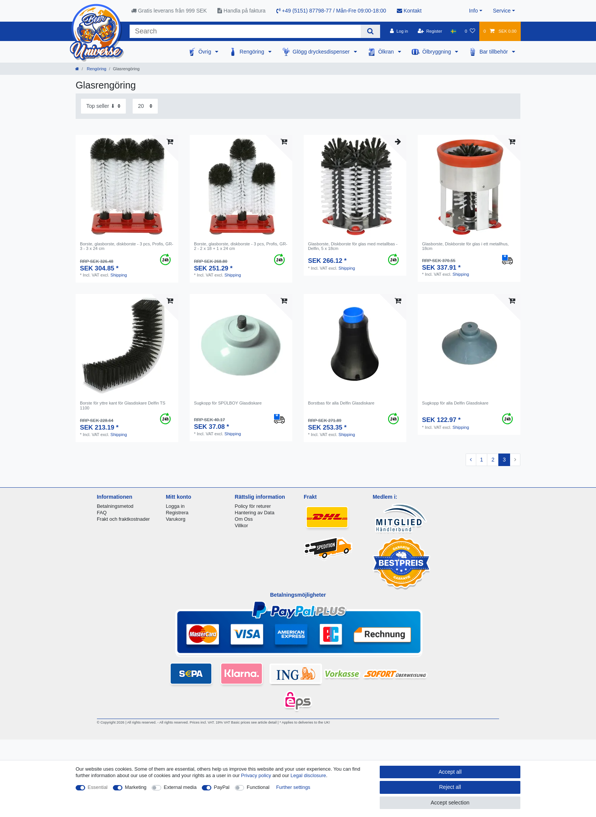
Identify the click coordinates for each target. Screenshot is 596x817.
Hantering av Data (254, 512)
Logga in (175, 506)
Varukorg (175, 519)
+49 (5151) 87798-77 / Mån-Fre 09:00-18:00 (331, 11)
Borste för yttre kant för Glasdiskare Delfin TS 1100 (122, 405)
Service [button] (502, 11)
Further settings (293, 787)
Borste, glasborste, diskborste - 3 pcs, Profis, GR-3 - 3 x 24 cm (126, 246)
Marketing (136, 787)
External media (180, 787)
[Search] (370, 31)
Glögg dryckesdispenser (322, 52)
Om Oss (244, 519)
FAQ (102, 512)
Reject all (450, 787)
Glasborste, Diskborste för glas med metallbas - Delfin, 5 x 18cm (353, 246)
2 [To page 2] (493, 460)
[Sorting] (103, 106)
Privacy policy (256, 775)
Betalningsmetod (115, 506)
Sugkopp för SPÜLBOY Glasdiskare (228, 403)
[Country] (453, 31)
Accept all (450, 772)
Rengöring (252, 52)
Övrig (205, 52)
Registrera (177, 512)
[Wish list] (470, 31)
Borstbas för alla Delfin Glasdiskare (341, 403)
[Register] (430, 31)
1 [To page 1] (481, 460)
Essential (98, 787)
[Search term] (245, 31)
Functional (258, 787)
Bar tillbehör (494, 52)
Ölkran (386, 52)
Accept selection (450, 803)
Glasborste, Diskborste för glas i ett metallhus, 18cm (465, 246)
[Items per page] (145, 106)
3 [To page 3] (504, 460)
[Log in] (399, 31)
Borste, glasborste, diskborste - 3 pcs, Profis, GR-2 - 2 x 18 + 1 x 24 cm (240, 246)
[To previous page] (471, 460)
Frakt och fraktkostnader (123, 519)
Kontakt (409, 11)
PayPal (222, 787)
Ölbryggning (437, 52)
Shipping (118, 275)
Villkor (241, 525)
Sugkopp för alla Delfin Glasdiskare (455, 403)
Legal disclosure (308, 775)
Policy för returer (253, 506)
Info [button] (473, 11)
